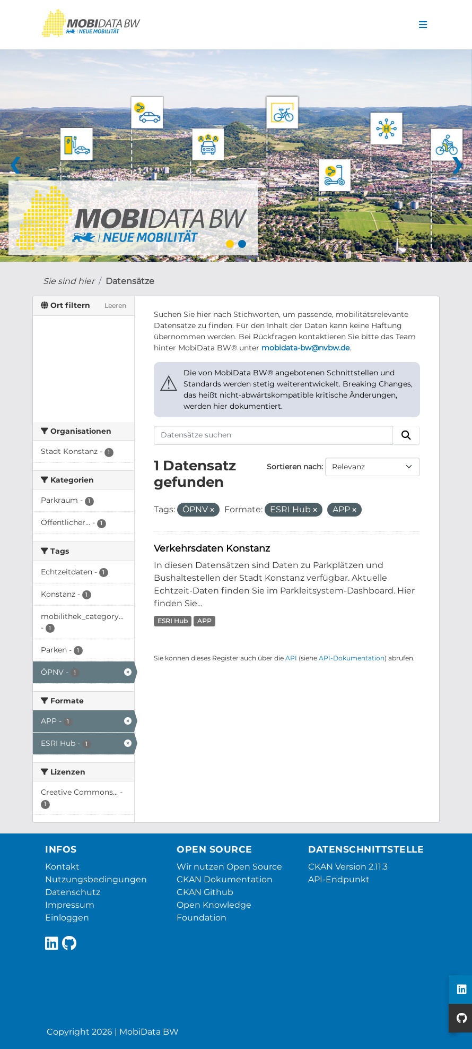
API (291, 658)
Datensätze (130, 281)
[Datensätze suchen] (274, 435)
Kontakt (62, 867)
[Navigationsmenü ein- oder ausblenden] (423, 25)
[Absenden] (406, 435)
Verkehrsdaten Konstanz (212, 548)
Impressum (69, 905)
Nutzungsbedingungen (96, 879)
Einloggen (67, 918)
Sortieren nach (294, 466)
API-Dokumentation (351, 658)
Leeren (115, 305)
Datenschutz (72, 892)
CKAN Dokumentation (225, 879)
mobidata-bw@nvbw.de (305, 347)
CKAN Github (205, 892)
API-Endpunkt (339, 879)
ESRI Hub (173, 621)
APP (204, 621)
